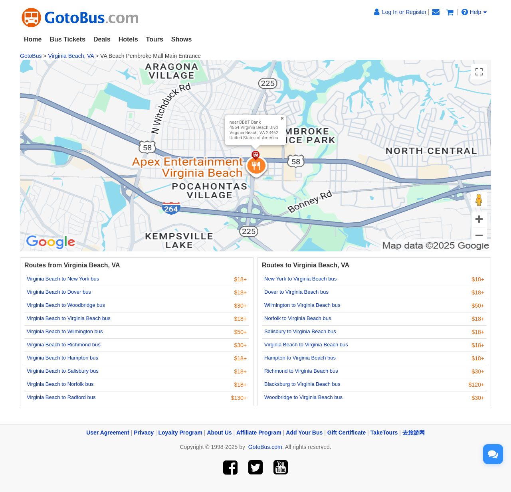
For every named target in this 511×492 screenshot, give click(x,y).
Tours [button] (154, 39)
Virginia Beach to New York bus (63, 279)
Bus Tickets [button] (67, 39)
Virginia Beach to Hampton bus (62, 358)
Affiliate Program (258, 432)
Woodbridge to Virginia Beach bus (303, 397)
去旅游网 (413, 432)
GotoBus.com (265, 447)
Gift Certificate (346, 432)
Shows (181, 39)
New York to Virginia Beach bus (300, 279)
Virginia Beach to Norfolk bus (60, 384)
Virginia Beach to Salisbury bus (63, 371)
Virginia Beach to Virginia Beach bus (69, 318)
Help (474, 12)
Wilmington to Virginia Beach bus (302, 305)
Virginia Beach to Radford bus (61, 397)
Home (33, 39)
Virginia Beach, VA (71, 56)
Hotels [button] (128, 39)
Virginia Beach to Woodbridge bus (66, 305)
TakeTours (384, 432)
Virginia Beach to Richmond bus (64, 345)
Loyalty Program (180, 432)
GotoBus (31, 56)
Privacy (144, 432)
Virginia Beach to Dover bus (59, 292)
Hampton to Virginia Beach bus (300, 358)
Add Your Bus (304, 432)
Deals (102, 39)
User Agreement (107, 432)
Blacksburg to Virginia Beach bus (302, 384)
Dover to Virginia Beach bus (296, 292)
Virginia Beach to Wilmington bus (65, 331)
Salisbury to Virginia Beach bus (300, 331)
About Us (219, 432)
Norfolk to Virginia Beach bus (297, 318)
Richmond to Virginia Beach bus (301, 371)
